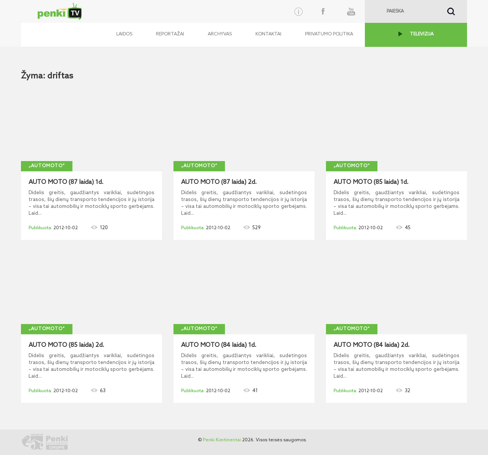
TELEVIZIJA (421, 34)
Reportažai (170, 34)
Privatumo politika (329, 34)
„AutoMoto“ (47, 166)
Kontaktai (268, 34)
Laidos (124, 34)
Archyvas (220, 34)
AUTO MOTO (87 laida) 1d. (66, 182)
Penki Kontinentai (222, 440)
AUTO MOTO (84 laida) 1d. (218, 345)
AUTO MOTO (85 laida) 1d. (371, 182)
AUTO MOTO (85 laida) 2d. (66, 345)
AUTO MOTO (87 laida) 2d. (219, 182)
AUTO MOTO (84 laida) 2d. (371, 345)
